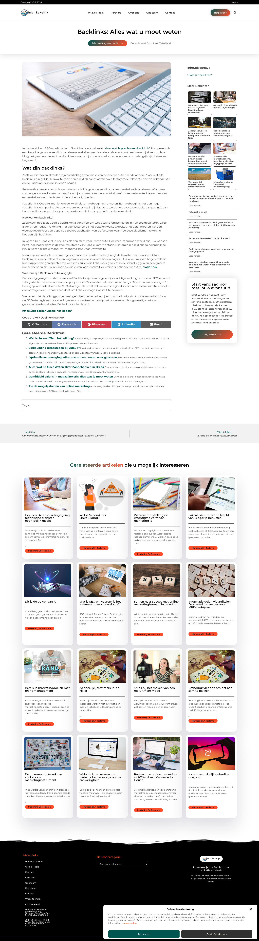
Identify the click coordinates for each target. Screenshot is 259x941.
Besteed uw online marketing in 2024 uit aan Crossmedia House (155, 777)
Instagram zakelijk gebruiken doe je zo (209, 776)
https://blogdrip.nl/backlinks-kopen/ (47, 310)
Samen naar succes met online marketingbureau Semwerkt (156, 603)
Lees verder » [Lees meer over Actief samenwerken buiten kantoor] (195, 242)
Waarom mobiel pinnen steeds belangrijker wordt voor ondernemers (197, 160)
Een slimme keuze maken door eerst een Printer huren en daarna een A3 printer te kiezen (212, 199)
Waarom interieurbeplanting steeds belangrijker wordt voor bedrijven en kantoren (209, 265)
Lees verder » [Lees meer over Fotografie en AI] (195, 216)
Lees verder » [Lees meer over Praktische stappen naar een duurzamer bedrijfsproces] (195, 256)
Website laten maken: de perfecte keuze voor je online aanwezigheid (100, 777)
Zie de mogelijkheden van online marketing (59, 386)
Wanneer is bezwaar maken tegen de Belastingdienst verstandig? (198, 109)
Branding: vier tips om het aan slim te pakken (210, 689)
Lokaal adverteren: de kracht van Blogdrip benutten (208, 516)
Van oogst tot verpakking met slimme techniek (196, 184)
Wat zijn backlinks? (201, 74)
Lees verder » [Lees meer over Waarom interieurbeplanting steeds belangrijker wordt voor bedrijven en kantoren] (195, 271)
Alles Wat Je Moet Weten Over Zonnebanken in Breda (66, 367)
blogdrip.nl (150, 267)
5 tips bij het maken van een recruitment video (154, 689)
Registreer (31, 888)
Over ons (133, 12)
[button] (250, 909)
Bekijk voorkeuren (217, 934)
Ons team (152, 12)
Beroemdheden (34, 861)
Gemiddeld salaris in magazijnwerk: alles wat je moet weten (71, 376)
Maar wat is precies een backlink (127, 148)
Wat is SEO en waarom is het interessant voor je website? (100, 603)
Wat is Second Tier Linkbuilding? (51, 338)
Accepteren (144, 934)
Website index (33, 899)
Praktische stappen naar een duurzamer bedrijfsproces (211, 250)
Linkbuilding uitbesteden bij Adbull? (54, 347)
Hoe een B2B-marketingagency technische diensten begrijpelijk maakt (223, 160)
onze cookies (130, 923)
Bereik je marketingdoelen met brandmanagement (47, 689)
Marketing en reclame (107, 43)
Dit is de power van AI (40, 601)
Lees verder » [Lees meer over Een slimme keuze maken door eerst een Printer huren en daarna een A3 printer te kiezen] (195, 205)
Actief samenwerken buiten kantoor (209, 238)
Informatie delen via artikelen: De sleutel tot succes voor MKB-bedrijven (209, 604)
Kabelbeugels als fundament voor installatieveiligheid (222, 133)
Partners (116, 12)
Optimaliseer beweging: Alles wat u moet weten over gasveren (73, 357)
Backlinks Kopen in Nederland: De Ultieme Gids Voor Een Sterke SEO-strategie (37, 912)
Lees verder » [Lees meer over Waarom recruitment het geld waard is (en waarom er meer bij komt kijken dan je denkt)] (195, 232)
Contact (170, 12)
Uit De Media (96, 12)
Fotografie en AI (198, 212)
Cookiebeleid (32, 904)
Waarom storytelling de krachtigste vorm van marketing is (151, 517)
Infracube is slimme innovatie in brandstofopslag (223, 184)
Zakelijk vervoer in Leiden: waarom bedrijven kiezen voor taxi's (199, 134)
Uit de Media (32, 867)
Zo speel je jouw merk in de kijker (99, 689)
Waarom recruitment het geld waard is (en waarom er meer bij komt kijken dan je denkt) (212, 225)
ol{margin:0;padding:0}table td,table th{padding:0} (227, 106)
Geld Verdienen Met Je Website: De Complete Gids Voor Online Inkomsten (37, 923)
